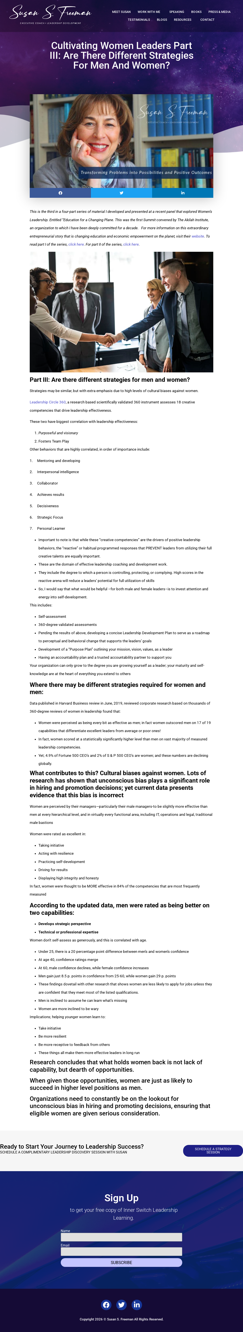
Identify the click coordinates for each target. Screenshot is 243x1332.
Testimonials (139, 20)
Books (196, 12)
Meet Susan (121, 12)
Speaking (176, 12)
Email (65, 1245)
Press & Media (219, 12)
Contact (207, 20)
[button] (60, 193)
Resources (183, 20)
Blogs (162, 20)
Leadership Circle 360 (48, 402)
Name (65, 1231)
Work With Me (150, 12)
